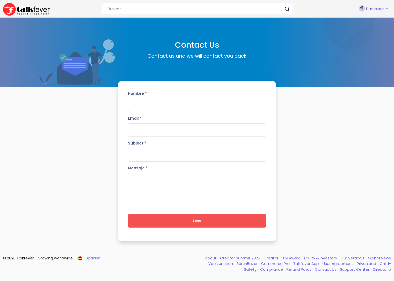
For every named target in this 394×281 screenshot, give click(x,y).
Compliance (272, 269)
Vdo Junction (221, 263)
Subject (137, 143)
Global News (379, 258)
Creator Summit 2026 (240, 258)
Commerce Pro (276, 263)
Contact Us (326, 269)
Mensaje (138, 168)
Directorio (382, 269)
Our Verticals (352, 258)
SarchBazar (247, 263)
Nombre (137, 93)
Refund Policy (299, 269)
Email (135, 118)
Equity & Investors (321, 258)
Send (197, 220)
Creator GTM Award (283, 258)
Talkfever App (306, 263)
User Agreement (338, 263)
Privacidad (367, 263)
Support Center (355, 269)
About (211, 258)
